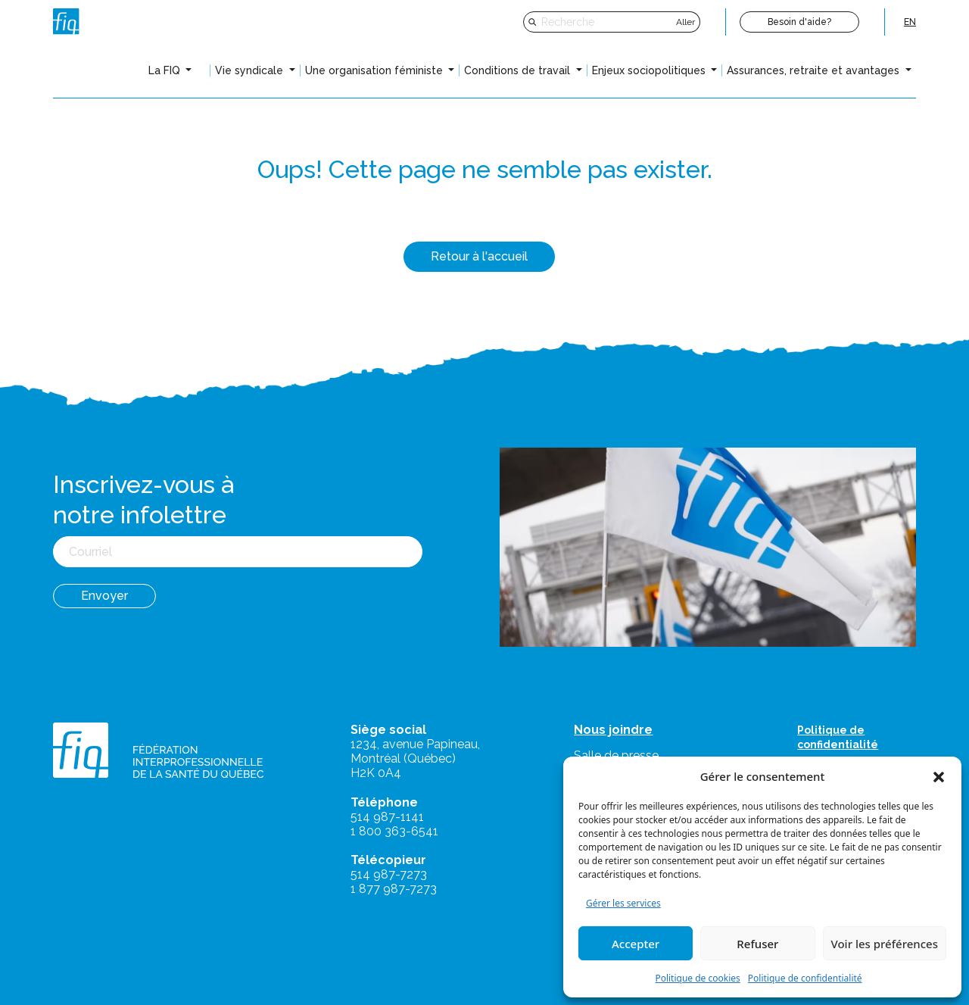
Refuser (757, 943)
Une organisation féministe (375, 70)
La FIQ (165, 70)
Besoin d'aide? (799, 22)
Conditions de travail (518, 70)
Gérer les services (623, 903)
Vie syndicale (250, 70)
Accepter (635, 943)
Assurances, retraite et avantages (814, 70)
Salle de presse (616, 755)
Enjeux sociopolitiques (650, 70)
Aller (685, 22)
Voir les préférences (884, 943)
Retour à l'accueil (479, 256)
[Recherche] (607, 22)
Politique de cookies (697, 978)
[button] (938, 776)
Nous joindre (613, 730)
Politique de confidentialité (805, 978)
